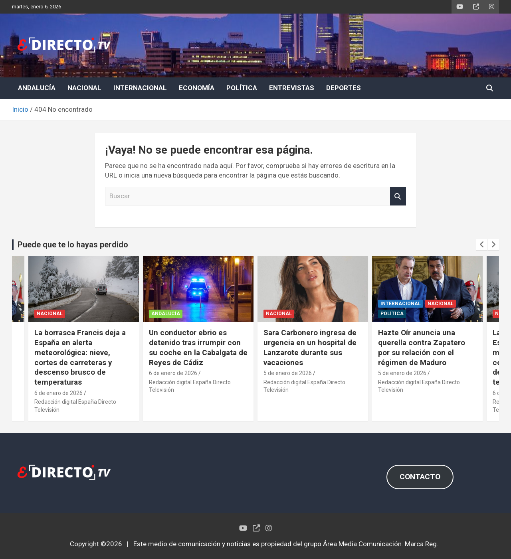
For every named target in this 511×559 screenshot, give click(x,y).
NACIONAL (84, 88)
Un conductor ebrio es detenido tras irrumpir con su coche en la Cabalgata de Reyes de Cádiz (198, 347)
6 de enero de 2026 (58, 393)
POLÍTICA (241, 88)
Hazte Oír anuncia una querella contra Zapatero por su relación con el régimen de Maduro (421, 347)
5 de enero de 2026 (287, 373)
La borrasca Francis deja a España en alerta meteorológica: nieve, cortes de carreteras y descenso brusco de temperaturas (80, 357)
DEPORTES (343, 88)
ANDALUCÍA (36, 88)
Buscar (398, 196)
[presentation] (481, 244)
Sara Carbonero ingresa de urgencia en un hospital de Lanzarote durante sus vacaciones (310, 347)
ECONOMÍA (196, 88)
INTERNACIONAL (140, 88)
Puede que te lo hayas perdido (73, 244)
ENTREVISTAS (291, 88)
